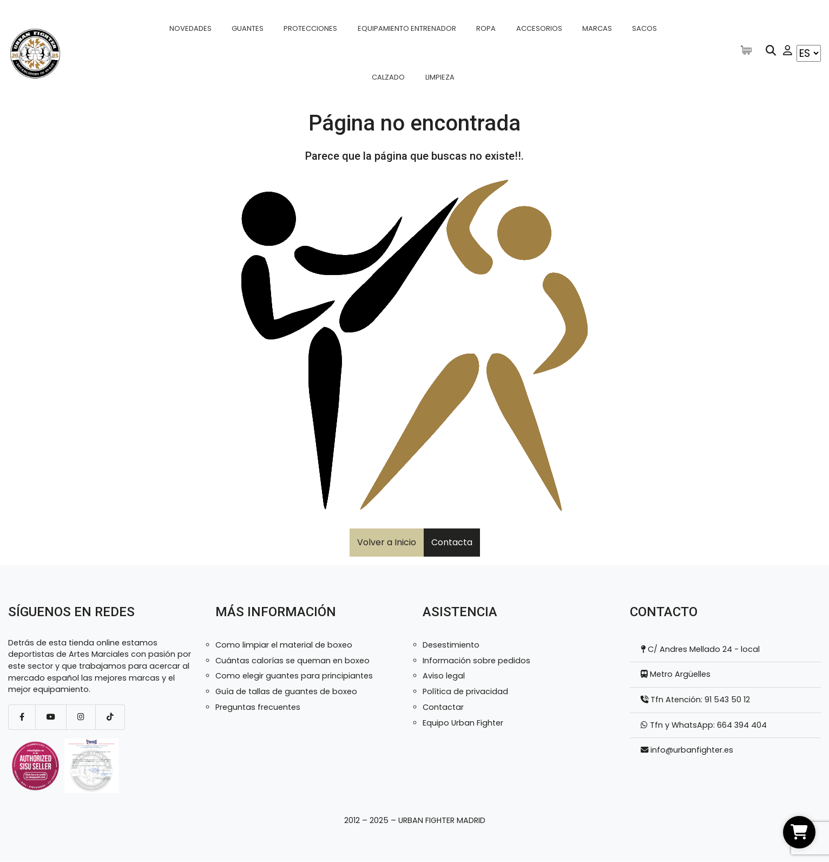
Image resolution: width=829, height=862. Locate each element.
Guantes (248, 28)
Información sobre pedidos (476, 660)
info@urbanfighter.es (691, 750)
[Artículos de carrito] (749, 50)
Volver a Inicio (386, 542)
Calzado (388, 77)
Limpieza (440, 77)
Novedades (190, 28)
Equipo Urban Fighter (463, 722)
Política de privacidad (465, 691)
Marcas (597, 28)
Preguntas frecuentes (257, 707)
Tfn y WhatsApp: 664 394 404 (707, 725)
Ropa (486, 28)
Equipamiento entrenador (407, 28)
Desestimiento (451, 644)
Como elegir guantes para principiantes (294, 675)
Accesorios (539, 28)
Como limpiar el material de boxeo (283, 644)
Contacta (451, 542)
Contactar (443, 707)
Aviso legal (444, 675)
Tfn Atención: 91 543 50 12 (699, 699)
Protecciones (310, 28)
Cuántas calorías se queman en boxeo (292, 660)
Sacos (644, 28)
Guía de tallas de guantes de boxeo (286, 691)
